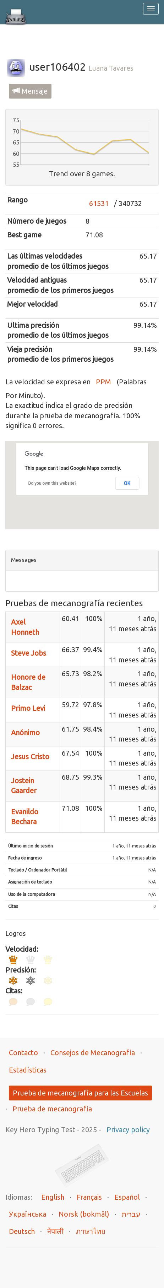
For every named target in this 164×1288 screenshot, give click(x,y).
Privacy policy (128, 1129)
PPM (103, 382)
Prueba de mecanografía (52, 1109)
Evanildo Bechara (24, 817)
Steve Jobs (28, 653)
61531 (99, 203)
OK (127, 483)
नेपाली (55, 1231)
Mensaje (30, 91)
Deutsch (22, 1231)
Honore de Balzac (28, 682)
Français (89, 1197)
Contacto (23, 1052)
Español (127, 1197)
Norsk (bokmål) (84, 1214)
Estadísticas (28, 1070)
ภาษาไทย (90, 1231)
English (52, 1197)
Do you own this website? (52, 483)
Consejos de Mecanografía (92, 1052)
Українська (27, 1214)
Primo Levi (28, 708)
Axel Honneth (25, 627)
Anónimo (25, 732)
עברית (131, 1214)
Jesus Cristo (30, 756)
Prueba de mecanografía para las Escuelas (80, 1093)
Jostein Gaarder (24, 785)
